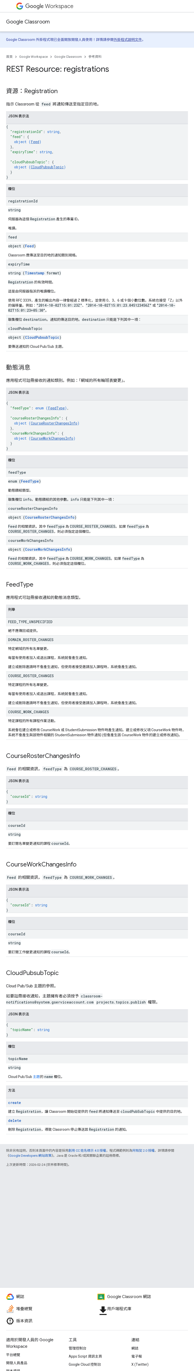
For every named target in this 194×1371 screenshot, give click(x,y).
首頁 (9, 57)
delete (14, 1120)
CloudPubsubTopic (47, 167)
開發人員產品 (16, 1363)
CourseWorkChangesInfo (52, 438)
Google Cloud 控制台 (85, 1364)
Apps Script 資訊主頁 (85, 1356)
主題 (36, 1077)
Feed (35, 141)
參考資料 (95, 57)
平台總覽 (13, 1355)
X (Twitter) (140, 1364)
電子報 (136, 1356)
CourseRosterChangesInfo (54, 423)
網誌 (134, 1348)
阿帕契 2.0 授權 (143, 1150)
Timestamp (34, 273)
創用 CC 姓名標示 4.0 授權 (87, 1150)
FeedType (56, 408)
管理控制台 (77, 1348)
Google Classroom (28, 22)
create (14, 1102)
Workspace (49, 6)
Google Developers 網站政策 (30, 1155)
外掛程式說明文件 (128, 40)
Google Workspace (33, 57)
